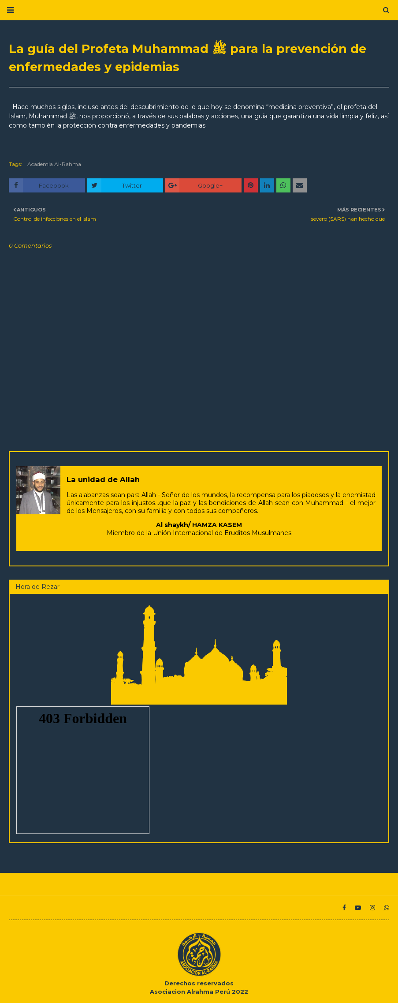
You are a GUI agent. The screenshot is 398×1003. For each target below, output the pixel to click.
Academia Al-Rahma (54, 164)
